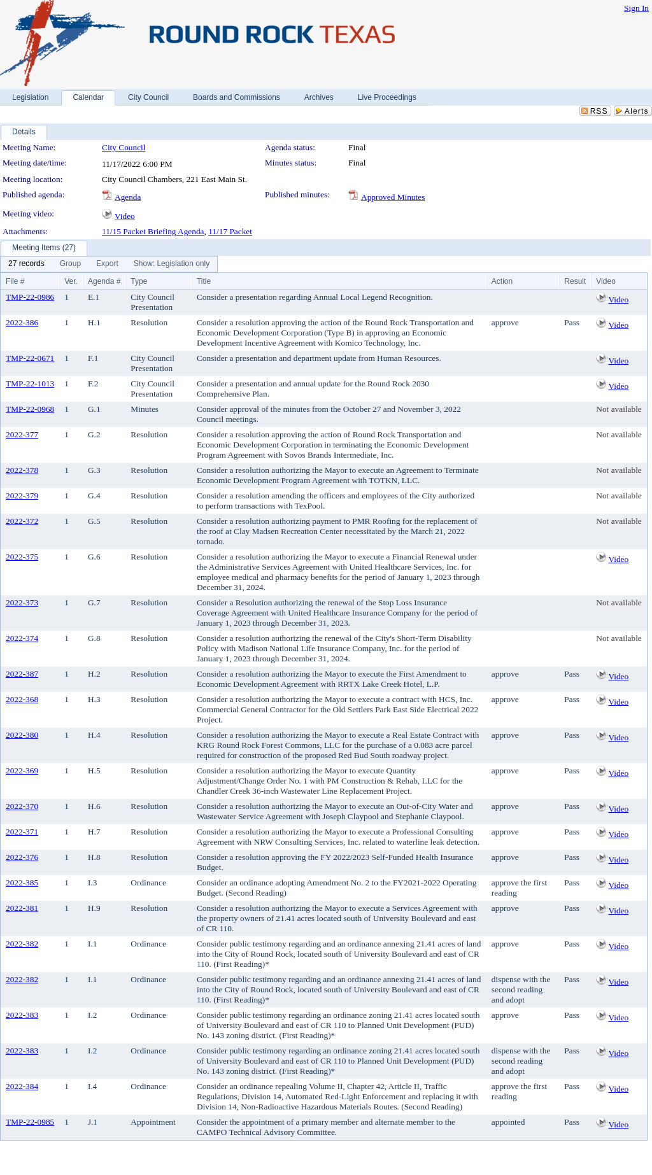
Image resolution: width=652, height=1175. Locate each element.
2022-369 (22, 770)
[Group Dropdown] (70, 264)
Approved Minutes (393, 197)
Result (575, 281)
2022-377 (22, 434)
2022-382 (22, 943)
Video (125, 216)
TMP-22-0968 (30, 409)
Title (204, 281)
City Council (124, 147)
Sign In (636, 8)
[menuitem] (26, 264)
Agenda (128, 197)
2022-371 (22, 831)
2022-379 (22, 495)
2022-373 (22, 602)
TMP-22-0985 (30, 1122)
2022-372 (22, 521)
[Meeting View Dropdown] (171, 264)
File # (15, 281)
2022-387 (22, 674)
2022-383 (22, 1015)
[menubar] (109, 264)
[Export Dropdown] (107, 264)
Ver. (71, 281)
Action (502, 281)
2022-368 (22, 699)
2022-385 (22, 882)
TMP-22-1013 (30, 383)
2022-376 (22, 857)
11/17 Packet (230, 231)
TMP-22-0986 (30, 297)
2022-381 (22, 908)
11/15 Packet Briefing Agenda (153, 231)
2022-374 (22, 638)
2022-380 (22, 735)
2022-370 (22, 806)
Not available (618, 409)
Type (139, 281)
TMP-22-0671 (30, 358)
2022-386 (22, 322)
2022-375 (22, 556)
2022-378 (22, 470)
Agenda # (104, 281)
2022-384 (22, 1086)
